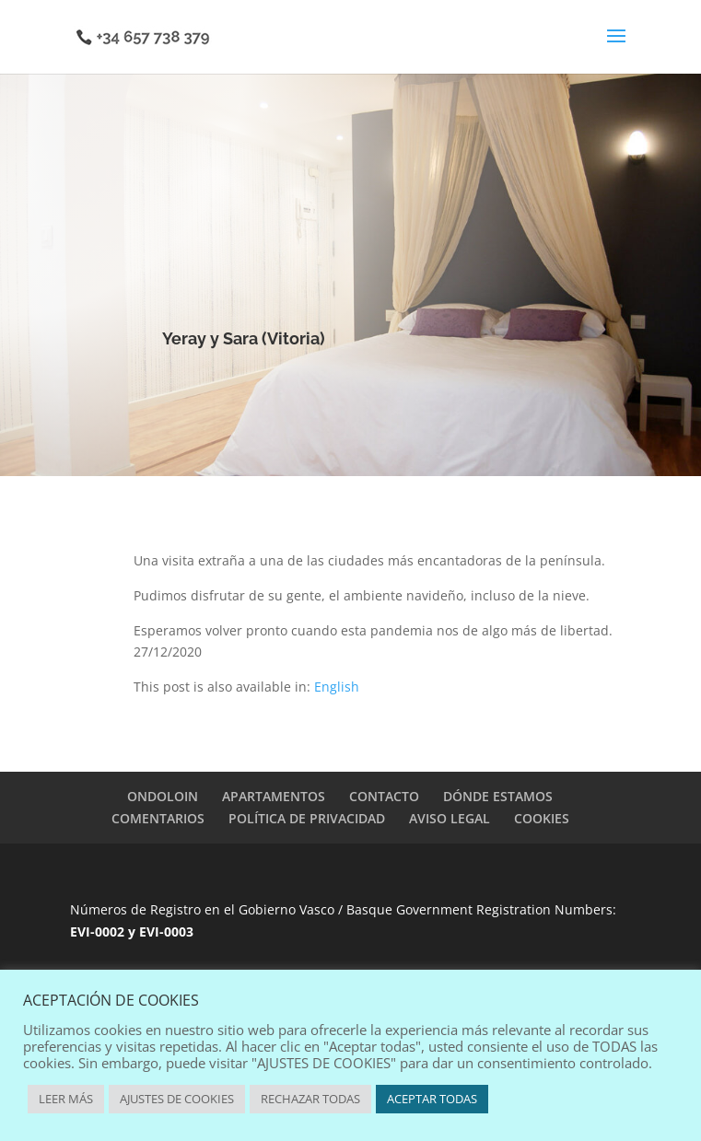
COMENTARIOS (157, 818)
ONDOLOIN (162, 796)
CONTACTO (384, 796)
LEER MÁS (66, 1098)
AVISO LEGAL (449, 818)
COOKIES (541, 818)
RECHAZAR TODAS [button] (310, 1098)
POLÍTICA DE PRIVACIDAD (306, 818)
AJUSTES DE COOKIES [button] (177, 1098)
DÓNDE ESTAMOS (498, 796)
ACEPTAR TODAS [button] (432, 1098)
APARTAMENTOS (273, 796)
